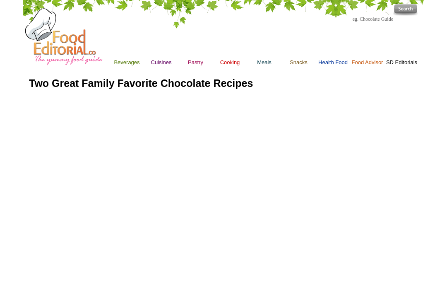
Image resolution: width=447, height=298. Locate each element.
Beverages (126, 62)
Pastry (195, 62)
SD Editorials (401, 62)
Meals (264, 62)
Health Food (333, 62)
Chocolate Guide (376, 19)
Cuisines (161, 62)
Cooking (230, 62)
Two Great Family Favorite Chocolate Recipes (141, 83)
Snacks (298, 42)
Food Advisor (367, 62)
